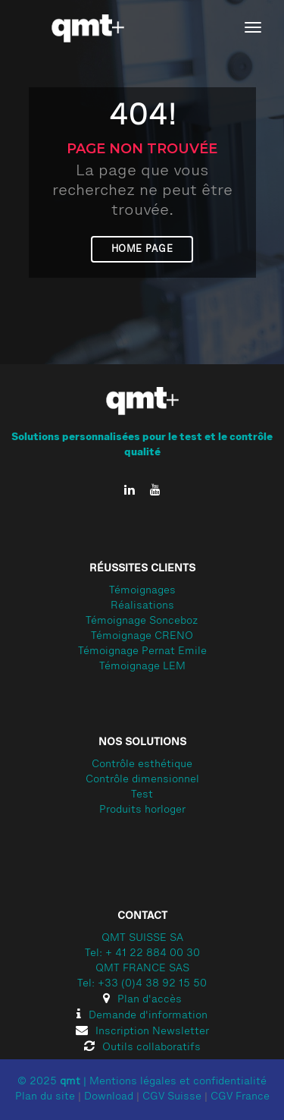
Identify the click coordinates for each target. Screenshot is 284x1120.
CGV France (240, 1097)
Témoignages (142, 591)
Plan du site (45, 1097)
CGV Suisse (171, 1097)
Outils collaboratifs (142, 1047)
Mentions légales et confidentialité (178, 1082)
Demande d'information (142, 1016)
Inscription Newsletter (142, 1032)
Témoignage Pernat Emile (142, 651)
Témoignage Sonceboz (142, 621)
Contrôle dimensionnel (142, 780)
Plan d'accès (142, 1000)
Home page (142, 249)
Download (108, 1097)
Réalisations (142, 606)
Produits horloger (142, 810)
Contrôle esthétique (142, 764)
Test (142, 795)
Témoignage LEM (142, 667)
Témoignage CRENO (142, 636)
